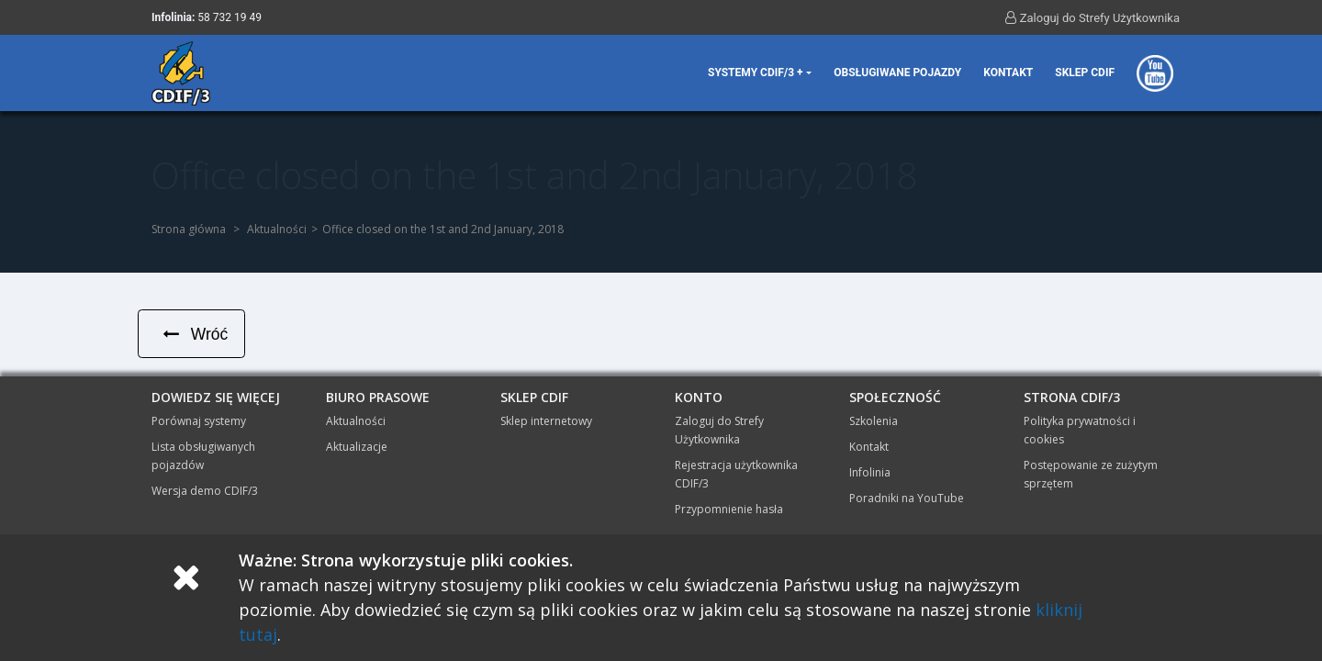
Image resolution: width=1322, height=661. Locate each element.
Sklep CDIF (1085, 72)
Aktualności (277, 229)
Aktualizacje (356, 447)
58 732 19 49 (229, 17)
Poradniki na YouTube (906, 499)
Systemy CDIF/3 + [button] (755, 72)
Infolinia (870, 473)
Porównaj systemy (198, 422)
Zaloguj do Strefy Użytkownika (1092, 17)
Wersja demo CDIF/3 (204, 491)
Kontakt (1008, 72)
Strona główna (188, 229)
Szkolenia (873, 422)
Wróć (193, 334)
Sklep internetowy (546, 422)
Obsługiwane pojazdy (897, 72)
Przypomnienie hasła (729, 510)
